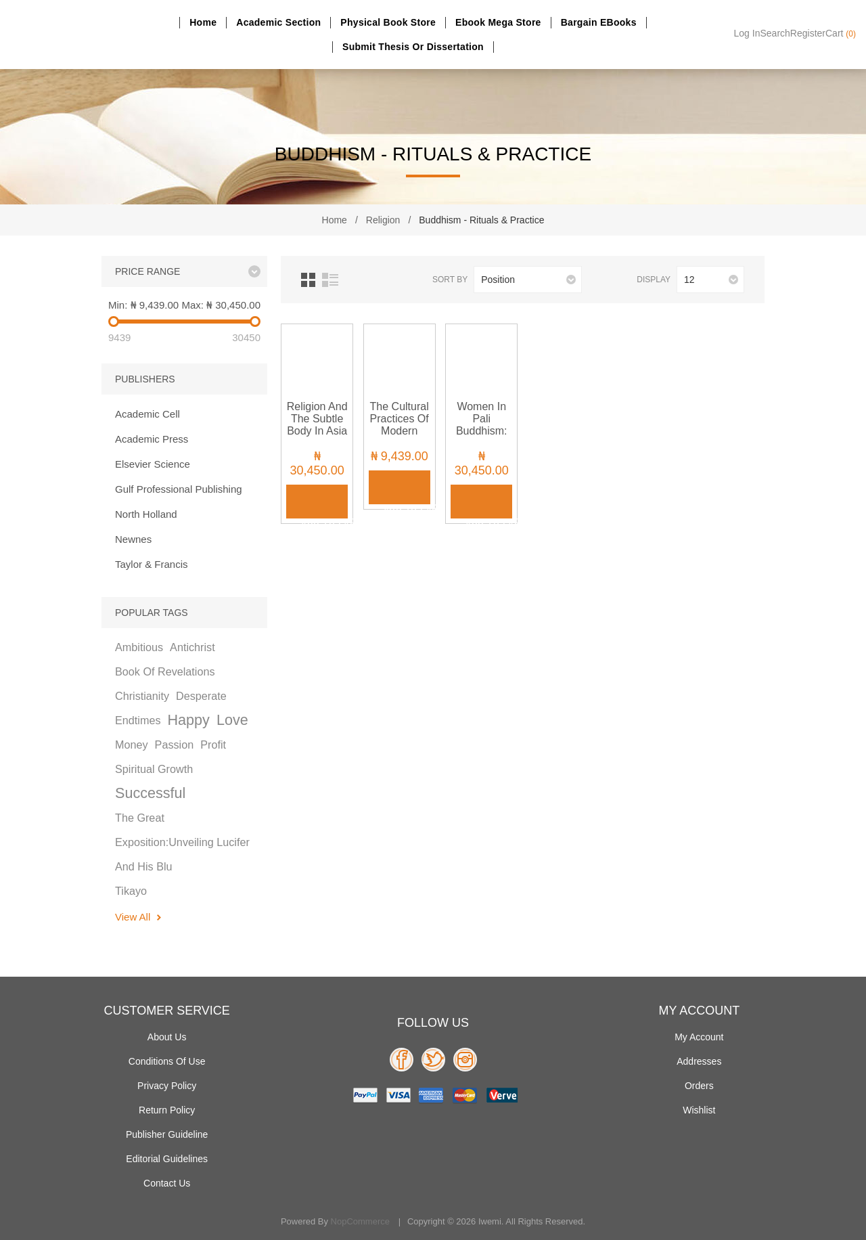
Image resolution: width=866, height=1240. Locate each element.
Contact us (166, 1183)
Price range (147, 271)
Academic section (278, 22)
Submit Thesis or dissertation (413, 46)
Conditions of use (167, 1061)
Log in (747, 33)
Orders (699, 1085)
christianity (142, 696)
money (131, 744)
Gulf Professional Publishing (178, 489)
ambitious (139, 647)
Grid (308, 280)
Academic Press (151, 439)
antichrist (192, 647)
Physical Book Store (388, 22)
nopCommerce (360, 1221)
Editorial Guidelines (167, 1158)
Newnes (133, 539)
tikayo (131, 891)
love (232, 719)
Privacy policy (166, 1085)
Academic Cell (147, 414)
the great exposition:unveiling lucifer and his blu (182, 842)
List (330, 280)
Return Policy (167, 1110)
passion (174, 744)
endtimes (137, 720)
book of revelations (165, 671)
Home (202, 22)
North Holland (146, 514)
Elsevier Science (152, 464)
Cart (840, 33)
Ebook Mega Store (498, 22)
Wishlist (699, 1110)
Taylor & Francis (151, 564)
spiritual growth (154, 769)
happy (188, 719)
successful (150, 792)
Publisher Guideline (167, 1134)
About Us (167, 1037)
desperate (201, 696)
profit (213, 744)
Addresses (699, 1061)
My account (699, 1037)
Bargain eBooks (599, 22)
